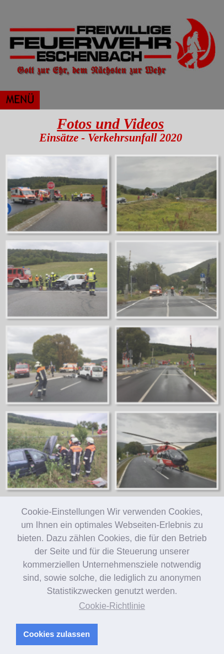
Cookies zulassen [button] (56, 634)
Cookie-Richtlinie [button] (112, 606)
